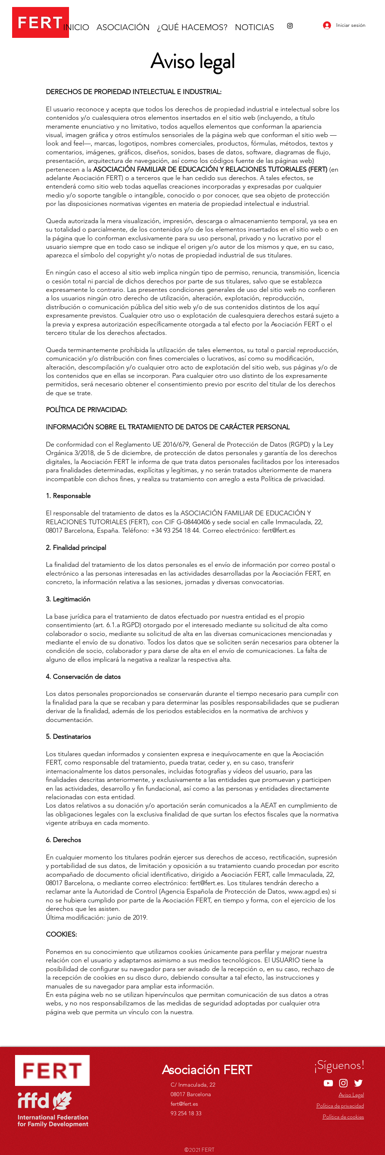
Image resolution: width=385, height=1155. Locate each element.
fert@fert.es (184, 1103)
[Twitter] (358, 1083)
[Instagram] (290, 25)
